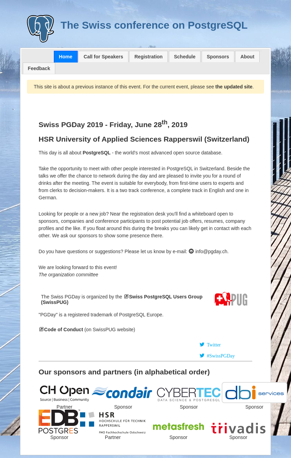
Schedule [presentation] (184, 56)
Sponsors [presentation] (218, 56)
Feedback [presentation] (39, 68)
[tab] (66, 57)
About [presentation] (247, 56)
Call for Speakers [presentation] (103, 56)
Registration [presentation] (148, 56)
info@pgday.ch (207, 251)
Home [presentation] (65, 56)
